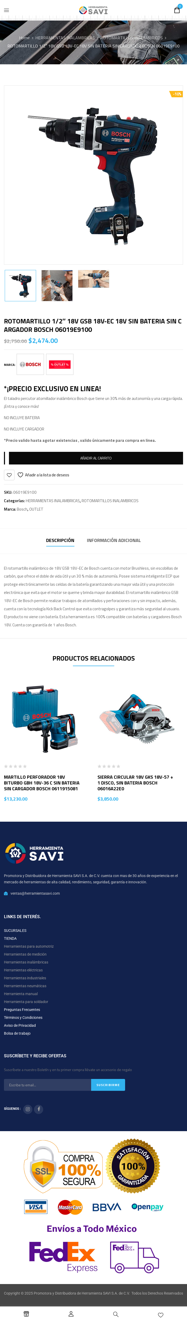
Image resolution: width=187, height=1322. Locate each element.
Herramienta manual (21, 994)
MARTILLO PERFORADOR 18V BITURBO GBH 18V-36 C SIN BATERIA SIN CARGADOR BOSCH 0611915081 (42, 782)
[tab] (60, 541)
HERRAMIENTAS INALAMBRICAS (65, 38)
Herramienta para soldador (26, 1002)
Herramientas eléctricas (23, 970)
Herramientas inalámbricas (26, 962)
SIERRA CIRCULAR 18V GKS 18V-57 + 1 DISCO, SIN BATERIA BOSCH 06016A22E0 (135, 782)
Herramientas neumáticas (25, 986)
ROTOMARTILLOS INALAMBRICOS (131, 38)
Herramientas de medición (25, 954)
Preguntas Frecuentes (22, 1010)
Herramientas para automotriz (29, 946)
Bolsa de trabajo (17, 1033)
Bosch (22, 509)
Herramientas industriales (25, 978)
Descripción (60, 540)
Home (24, 38)
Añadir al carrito (96, 458)
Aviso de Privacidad (20, 1025)
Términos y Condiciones (23, 1017)
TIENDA (10, 938)
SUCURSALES (15, 930)
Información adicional (114, 540)
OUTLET (36, 509)
